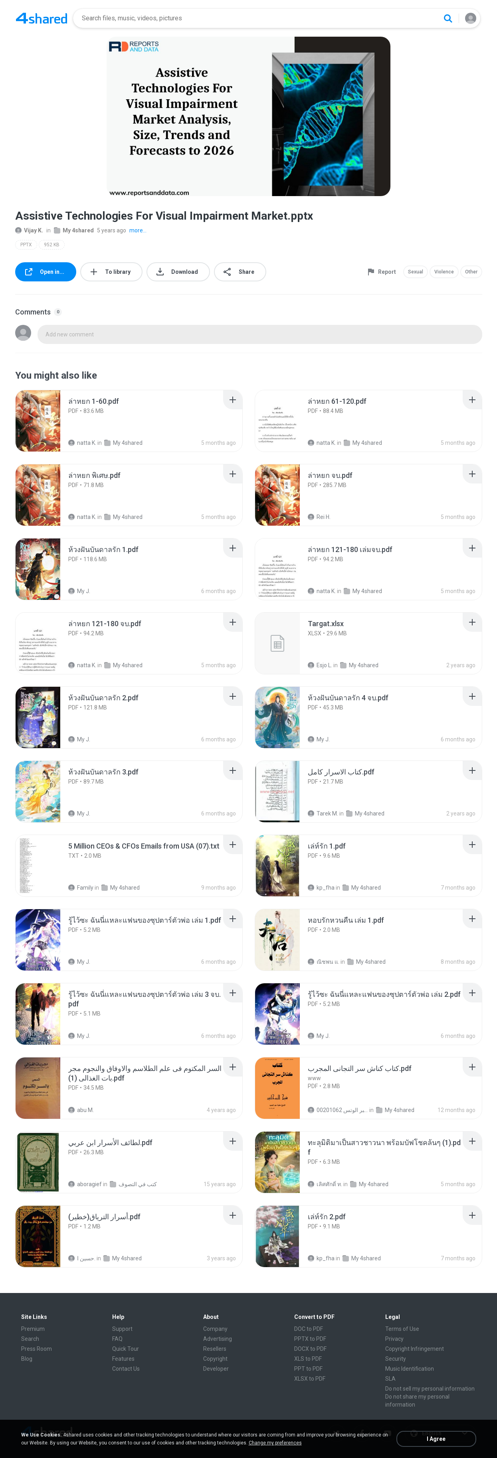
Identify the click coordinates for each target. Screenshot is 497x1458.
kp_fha (321, 887)
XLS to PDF (308, 1359)
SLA (390, 1378)
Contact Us (126, 1369)
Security (395, 1359)
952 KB (51, 245)
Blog (26, 1359)
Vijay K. (29, 230)
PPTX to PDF (310, 1339)
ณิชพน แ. (323, 962)
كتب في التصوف (133, 1184)
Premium (33, 1329)
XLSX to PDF (309, 1378)
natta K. (82, 443)
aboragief (85, 1184)
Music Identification (409, 1369)
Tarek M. (323, 813)
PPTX (26, 245)
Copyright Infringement (414, 1349)
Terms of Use (402, 1329)
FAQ (117, 1339)
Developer (216, 1369)
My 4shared (74, 230)
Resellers (214, 1349)
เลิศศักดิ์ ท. (325, 1184)
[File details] (47, 421)
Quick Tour (125, 1349)
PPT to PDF (308, 1369)
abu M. (81, 1110)
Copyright (215, 1359)
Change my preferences (275, 1443)
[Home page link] (41, 18)
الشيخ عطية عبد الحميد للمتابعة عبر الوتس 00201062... (338, 1110)
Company (215, 1329)
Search (30, 1339)
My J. (79, 591)
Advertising (217, 1339)
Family (80, 887)
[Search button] (447, 18)
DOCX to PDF (310, 1349)
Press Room (36, 1349)
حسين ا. (81, 1258)
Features (123, 1359)
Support (122, 1329)
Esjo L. (320, 665)
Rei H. (319, 517)
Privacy (394, 1339)
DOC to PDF (308, 1329)
